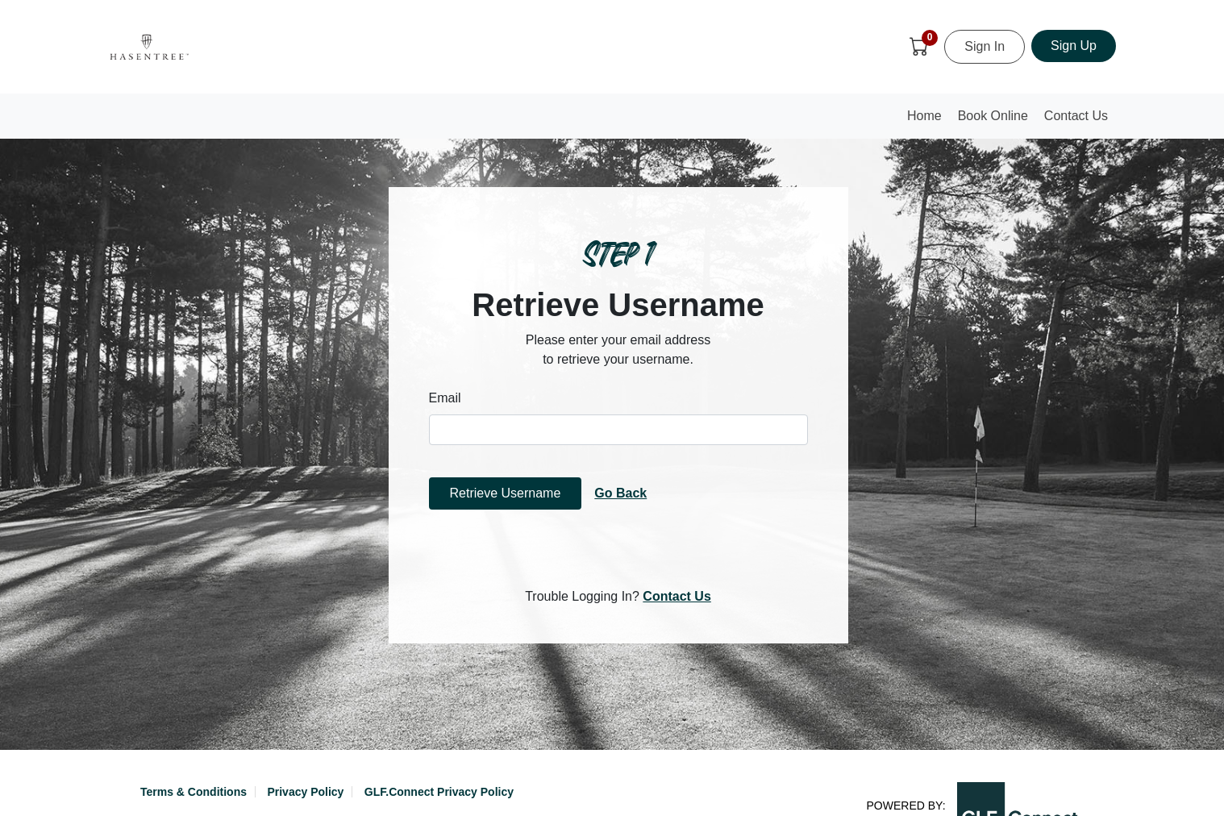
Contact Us (1076, 116)
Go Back (620, 493)
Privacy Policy (305, 791)
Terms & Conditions (193, 791)
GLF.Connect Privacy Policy (439, 791)
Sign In (984, 46)
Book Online (993, 116)
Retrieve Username (505, 493)
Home (928, 120)
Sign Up (1074, 45)
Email (445, 398)
